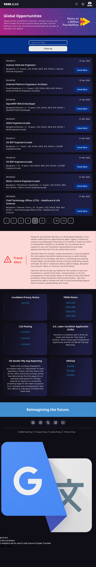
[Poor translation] (8, 547)
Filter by (48, 48)
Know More (82, 70)
